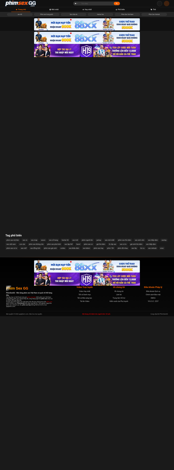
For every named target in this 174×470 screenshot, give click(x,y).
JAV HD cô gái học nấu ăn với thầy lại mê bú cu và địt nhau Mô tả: (66, 174)
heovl (78, 398)
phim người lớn (87, 394)
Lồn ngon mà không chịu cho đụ (150, 371)
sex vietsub (152, 402)
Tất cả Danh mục (85, 448)
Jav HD (20, 14)
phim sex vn (88, 398)
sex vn (25, 394)
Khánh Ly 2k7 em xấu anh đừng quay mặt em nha (108, 371)
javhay (99, 394)
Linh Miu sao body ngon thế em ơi (150, 292)
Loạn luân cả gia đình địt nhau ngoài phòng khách (66, 292)
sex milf (24, 402)
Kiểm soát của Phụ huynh (119, 455)
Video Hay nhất (84, 445)
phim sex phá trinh (54, 398)
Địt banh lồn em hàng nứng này (150, 332)
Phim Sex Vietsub (154, 14)
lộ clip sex (112, 398)
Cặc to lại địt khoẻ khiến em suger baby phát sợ (66, 213)
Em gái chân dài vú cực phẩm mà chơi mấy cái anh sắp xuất (108, 174)
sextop (164, 394)
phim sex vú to (11, 402)
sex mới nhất (109, 394)
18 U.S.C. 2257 (153, 455)
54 (99, 381)
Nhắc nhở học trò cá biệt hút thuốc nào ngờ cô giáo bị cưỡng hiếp (66, 253)
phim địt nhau (123, 402)
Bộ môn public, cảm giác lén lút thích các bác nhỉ (23, 253)
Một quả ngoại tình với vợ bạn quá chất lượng (23, 213)
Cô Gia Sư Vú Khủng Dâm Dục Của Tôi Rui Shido (108, 133)
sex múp (34, 394)
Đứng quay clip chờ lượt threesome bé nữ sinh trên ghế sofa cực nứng (24, 93)
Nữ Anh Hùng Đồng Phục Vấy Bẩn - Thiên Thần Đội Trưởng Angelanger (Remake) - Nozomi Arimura (24, 133)
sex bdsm (86, 402)
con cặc (22, 398)
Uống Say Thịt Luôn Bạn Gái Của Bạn (108, 93)
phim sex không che (36, 398)
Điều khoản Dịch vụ (153, 445)
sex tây (134, 402)
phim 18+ (110, 402)
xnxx (162, 402)
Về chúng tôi (118, 445)
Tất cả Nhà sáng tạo (84, 452)
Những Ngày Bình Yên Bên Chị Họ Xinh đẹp (108, 213)
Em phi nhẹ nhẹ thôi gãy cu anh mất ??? (23, 292)
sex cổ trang (53, 394)
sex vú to (123, 398)
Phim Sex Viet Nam (127, 14)
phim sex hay (98, 402)
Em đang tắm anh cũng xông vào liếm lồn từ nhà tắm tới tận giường (108, 332)
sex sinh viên (139, 394)
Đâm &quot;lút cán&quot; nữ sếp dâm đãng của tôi (66, 133)
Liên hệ (119, 448)
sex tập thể (69, 398)
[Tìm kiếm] (117, 3)
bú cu (142, 402)
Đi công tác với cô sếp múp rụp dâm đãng (24, 174)
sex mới (75, 394)
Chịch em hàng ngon (24, 371)
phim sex (49, 455)
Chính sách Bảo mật (153, 448)
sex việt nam (11, 398)
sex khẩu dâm (74, 402)
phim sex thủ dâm (124, 394)
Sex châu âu (73, 14)
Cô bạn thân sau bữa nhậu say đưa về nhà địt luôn (108, 253)
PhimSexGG (164, 468)
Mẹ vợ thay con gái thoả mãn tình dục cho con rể (150, 253)
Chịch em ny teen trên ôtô (150, 213)
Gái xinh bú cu (108, 292)
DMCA (153, 452)
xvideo (62, 402)
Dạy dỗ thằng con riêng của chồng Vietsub (66, 371)
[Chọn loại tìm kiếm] (76, 3)
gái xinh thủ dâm (136, 398)
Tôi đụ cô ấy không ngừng (150, 133)
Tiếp (106, 381)
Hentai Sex (100, 14)
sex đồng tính (35, 402)
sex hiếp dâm (153, 394)
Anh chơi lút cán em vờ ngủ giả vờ (65, 93)
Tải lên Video (84, 455)
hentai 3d (65, 394)
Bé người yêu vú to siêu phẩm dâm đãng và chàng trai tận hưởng (66, 332)
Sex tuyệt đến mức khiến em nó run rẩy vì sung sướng (150, 93)
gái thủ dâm (101, 398)
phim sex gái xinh (50, 402)
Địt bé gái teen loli (24, 332)
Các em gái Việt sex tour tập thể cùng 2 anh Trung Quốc (150, 174)
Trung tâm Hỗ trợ (119, 452)
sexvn (43, 394)
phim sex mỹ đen (12, 394)
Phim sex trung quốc (46, 14)
